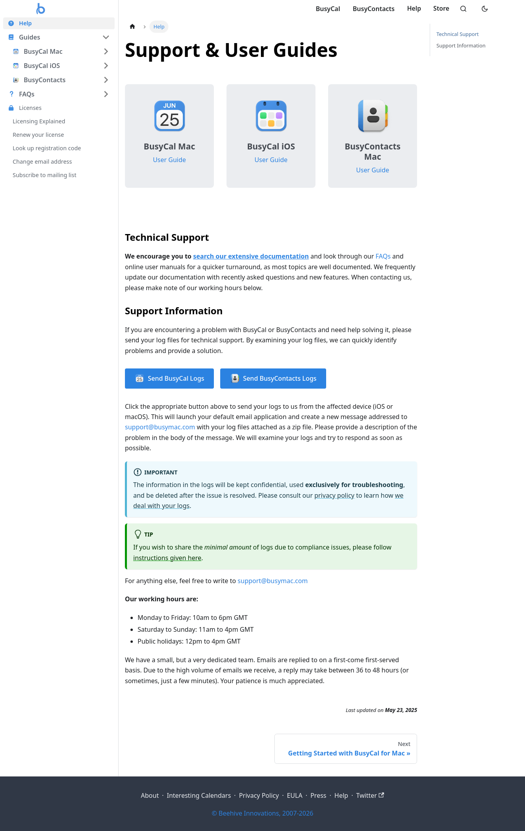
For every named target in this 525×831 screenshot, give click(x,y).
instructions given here (167, 557)
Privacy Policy (259, 795)
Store (440, 8)
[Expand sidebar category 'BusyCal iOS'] (106, 65)
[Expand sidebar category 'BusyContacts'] (106, 80)
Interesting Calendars (199, 795)
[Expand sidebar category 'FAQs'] (106, 94)
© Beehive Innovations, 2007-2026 (262, 813)
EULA (294, 795)
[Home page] (132, 27)
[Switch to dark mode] (485, 9)
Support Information (460, 45)
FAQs (383, 256)
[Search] (462, 9)
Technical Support (457, 34)
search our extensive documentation (251, 256)
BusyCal (325, 8)
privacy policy (334, 495)
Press (318, 795)
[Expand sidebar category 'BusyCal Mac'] (106, 51)
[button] (59, 37)
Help (412, 8)
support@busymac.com (160, 427)
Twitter (370, 795)
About (150, 795)
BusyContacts (372, 8)
